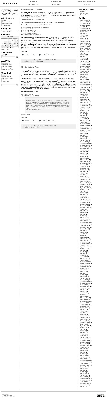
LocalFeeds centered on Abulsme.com (32, 19)
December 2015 (84, 143)
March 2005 (83, 355)
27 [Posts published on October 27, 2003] (5, 47)
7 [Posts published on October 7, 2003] (7, 42)
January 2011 (84, 240)
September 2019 (84, 69)
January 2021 (84, 43)
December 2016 (84, 123)
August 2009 (83, 268)
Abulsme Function (7, 78)
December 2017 (84, 104)
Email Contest (6, 76)
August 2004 (83, 367)
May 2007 (82, 312)
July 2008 (83, 289)
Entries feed (5, 22)
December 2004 (84, 360)
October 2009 (84, 265)
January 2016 (84, 142)
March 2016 (83, 138)
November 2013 (84, 184)
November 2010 (84, 243)
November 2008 (84, 283)
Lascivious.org (32, 33)
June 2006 (83, 330)
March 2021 (83, 40)
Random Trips (56, 4)
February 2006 (84, 337)
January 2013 (84, 201)
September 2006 (84, 326)
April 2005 (83, 353)
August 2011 (83, 229)
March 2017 (83, 119)
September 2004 (84, 365)
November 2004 (84, 362)
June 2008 (83, 291)
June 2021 (83, 35)
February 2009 (84, 278)
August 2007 (83, 307)
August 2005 (83, 347)
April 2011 (83, 235)
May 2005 (82, 352)
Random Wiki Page (8, 69)
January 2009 (84, 280)
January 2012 (84, 220)
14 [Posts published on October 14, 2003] (7, 43)
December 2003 (84, 378)
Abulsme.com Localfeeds (32, 9)
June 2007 (83, 311)
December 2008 (84, 281)
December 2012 (84, 202)
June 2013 (83, 192)
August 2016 (83, 130)
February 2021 (84, 41)
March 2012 (83, 217)
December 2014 (84, 163)
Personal (29, 61)
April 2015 (83, 156)
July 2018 (83, 92)
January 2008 (84, 299)
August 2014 (83, 169)
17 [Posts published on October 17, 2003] (15, 43)
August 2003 (83, 385)
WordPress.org (6, 25)
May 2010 (82, 253)
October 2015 (84, 146)
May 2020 (82, 56)
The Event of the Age (27, 94)
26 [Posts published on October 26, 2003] (2, 47)
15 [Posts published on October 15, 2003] (10, 43)
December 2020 (84, 45)
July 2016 (83, 132)
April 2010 (83, 255)
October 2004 (84, 363)
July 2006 (83, 329)
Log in (4, 20)
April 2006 (83, 334)
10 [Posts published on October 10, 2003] (15, 42)
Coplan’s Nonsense (34, 32)
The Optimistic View (30, 67)
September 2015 (84, 148)
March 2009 (83, 276)
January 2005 (84, 358)
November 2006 (84, 322)
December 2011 (84, 222)
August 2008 (83, 288)
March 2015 (83, 158)
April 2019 (83, 77)
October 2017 (84, 107)
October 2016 (84, 127)
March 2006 (83, 335)
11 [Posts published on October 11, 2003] (17, 42)
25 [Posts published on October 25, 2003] (17, 45)
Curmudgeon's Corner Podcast (87, 1)
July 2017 (83, 112)
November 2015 (84, 145)
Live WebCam (87, 4)
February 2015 (84, 160)
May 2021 (82, 36)
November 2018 (84, 86)
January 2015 (84, 161)
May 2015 (82, 155)
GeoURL (54, 14)
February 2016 (84, 140)
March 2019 (83, 79)
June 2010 (83, 252)
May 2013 (82, 194)
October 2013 (84, 186)
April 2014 (83, 176)
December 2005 (84, 340)
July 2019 (83, 73)
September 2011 (84, 227)
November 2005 (84, 342)
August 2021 (83, 31)
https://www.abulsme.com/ (8, 396)
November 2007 (84, 303)
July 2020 (83, 53)
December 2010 (84, 242)
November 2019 (84, 66)
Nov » (7, 49)
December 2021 (84, 28)
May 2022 (82, 27)
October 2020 (84, 48)
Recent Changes (7, 68)
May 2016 (82, 135)
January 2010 (84, 260)
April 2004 (83, 372)
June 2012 (83, 212)
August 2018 (83, 91)
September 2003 (84, 383)
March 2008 (83, 296)
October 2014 (84, 166)
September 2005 (84, 345)
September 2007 (84, 306)
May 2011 (82, 234)
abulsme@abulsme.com (8, 395)
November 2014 (84, 165)
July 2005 (83, 349)
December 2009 (84, 261)
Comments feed (7, 23)
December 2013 (84, 183)
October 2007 (84, 304)
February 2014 (84, 179)
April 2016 (83, 137)
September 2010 (84, 247)
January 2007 (84, 319)
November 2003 (84, 380)
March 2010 (83, 257)
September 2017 (84, 109)
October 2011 (84, 225)
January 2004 (84, 376)
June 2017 (83, 114)
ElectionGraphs (84, 15)
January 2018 (84, 102)
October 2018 (84, 87)
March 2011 (83, 237)
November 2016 (84, 125)
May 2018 (82, 96)
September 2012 (84, 207)
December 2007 (84, 301)
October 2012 (84, 206)
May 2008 (82, 293)
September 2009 (84, 266)
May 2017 (82, 115)
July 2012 (83, 211)
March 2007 (83, 316)
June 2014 (83, 173)
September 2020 (84, 50)
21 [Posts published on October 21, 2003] (7, 45)
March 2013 (83, 197)
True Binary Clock (33, 4)
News (28, 127)
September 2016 (84, 128)
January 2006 (84, 339)
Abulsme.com (32, 30)
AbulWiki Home (7, 63)
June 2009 (83, 271)
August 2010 (83, 248)
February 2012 (84, 219)
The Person (5, 81)
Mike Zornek (32, 29)
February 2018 (84, 100)
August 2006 (83, 327)
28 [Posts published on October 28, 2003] (7, 47)
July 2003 (83, 386)
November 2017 (84, 105)
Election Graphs (56, 1)
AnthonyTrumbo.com (34, 34)
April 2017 (83, 117)
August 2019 (83, 71)
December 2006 (84, 321)
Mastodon (14, 15)
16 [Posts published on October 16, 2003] (12, 43)
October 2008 (84, 284)
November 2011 (84, 224)
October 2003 (84, 381)
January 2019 (84, 82)
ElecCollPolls (84, 13)
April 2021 (83, 38)
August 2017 (83, 110)
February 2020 (84, 61)
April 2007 (83, 314)
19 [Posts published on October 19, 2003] (2, 45)
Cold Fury (26, 114)
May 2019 (82, 76)
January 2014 (84, 181)
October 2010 (84, 245)
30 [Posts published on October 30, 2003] (12, 47)
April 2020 (83, 58)
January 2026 (84, 20)
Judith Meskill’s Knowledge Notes (39, 27)
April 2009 (83, 275)
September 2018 (84, 89)
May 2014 (82, 174)
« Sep (3, 49)
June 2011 (83, 232)
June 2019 (83, 74)
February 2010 (84, 258)
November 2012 (84, 204)
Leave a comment (38, 61)
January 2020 (84, 63)
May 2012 (82, 214)
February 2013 (84, 199)
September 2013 (84, 188)
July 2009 (83, 270)
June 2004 (83, 368)
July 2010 (83, 250)
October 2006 (84, 324)
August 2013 (83, 189)
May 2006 (82, 332)
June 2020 (83, 54)
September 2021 (84, 30)
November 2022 (84, 25)
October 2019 (84, 68)
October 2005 (84, 344)
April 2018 (83, 97)
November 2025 (84, 22)
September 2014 (84, 168)
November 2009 (84, 263)
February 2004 (84, 375)
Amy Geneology (7, 66)
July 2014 (83, 171)
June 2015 (83, 153)
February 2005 (84, 357)
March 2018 (83, 99)
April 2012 (83, 215)
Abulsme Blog (33, 1)
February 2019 (84, 81)
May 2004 (82, 370)
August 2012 (83, 209)
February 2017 (84, 120)
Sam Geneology (7, 64)
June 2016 (83, 133)
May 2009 (82, 273)
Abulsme (82, 11)
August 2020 (83, 51)
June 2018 (83, 94)
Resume (4, 75)
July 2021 (83, 33)
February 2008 (84, 298)
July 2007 (83, 309)
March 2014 (83, 178)
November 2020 (84, 46)
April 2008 (83, 294)
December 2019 (84, 64)
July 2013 (83, 191)
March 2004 (83, 373)
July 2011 (83, 230)
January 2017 (84, 122)
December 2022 (84, 23)
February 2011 (84, 238)
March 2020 (83, 59)
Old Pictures (6, 80)
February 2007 (84, 317)
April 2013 (83, 196)
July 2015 (83, 151)
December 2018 (84, 84)
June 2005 (83, 350)
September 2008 (84, 286)
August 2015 (83, 150)
